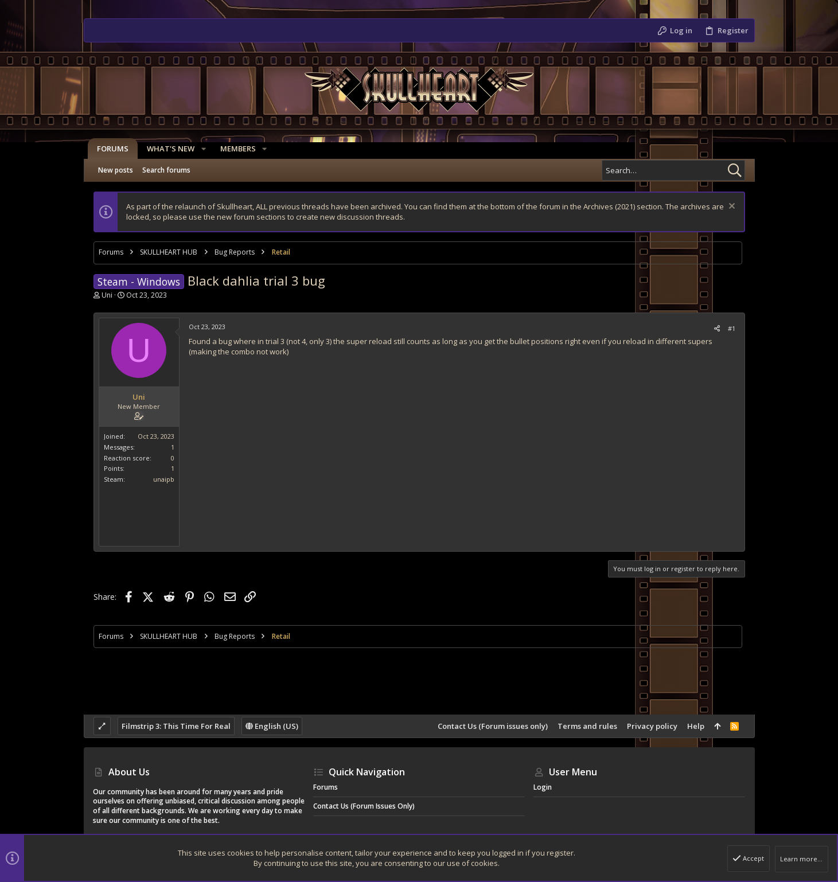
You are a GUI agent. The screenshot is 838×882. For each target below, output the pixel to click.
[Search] (673, 170)
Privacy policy (652, 726)
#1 (731, 328)
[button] (199, 148)
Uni (107, 295)
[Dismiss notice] (730, 207)
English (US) (271, 726)
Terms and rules (587, 726)
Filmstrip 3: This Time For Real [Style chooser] (176, 726)
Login (542, 787)
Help (695, 726)
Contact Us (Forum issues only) (493, 726)
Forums (325, 787)
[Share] (717, 328)
